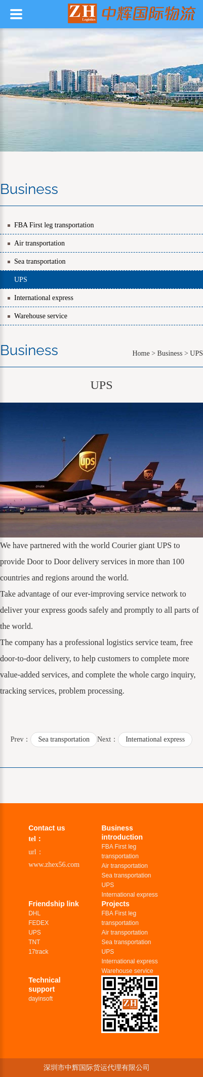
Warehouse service (40, 316)
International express (43, 298)
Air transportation (39, 243)
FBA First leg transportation (54, 225)
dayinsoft (40, 998)
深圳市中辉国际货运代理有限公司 (97, 1067)
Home (140, 353)
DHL (34, 913)
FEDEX (38, 922)
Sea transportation (39, 261)
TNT (34, 942)
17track (38, 951)
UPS (20, 279)
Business (170, 353)
